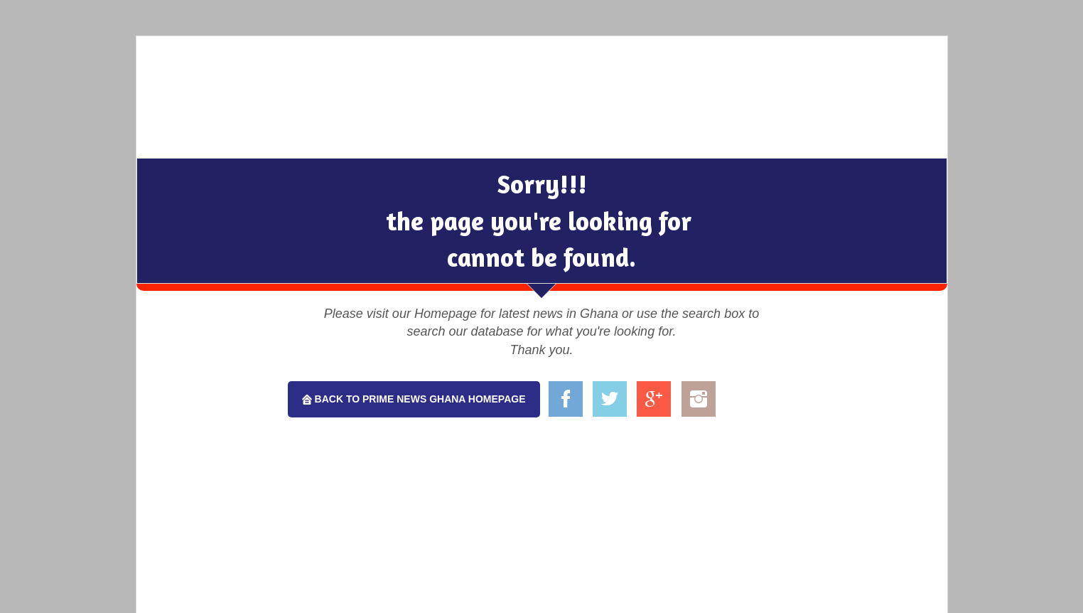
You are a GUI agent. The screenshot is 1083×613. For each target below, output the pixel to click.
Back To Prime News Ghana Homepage (419, 399)
